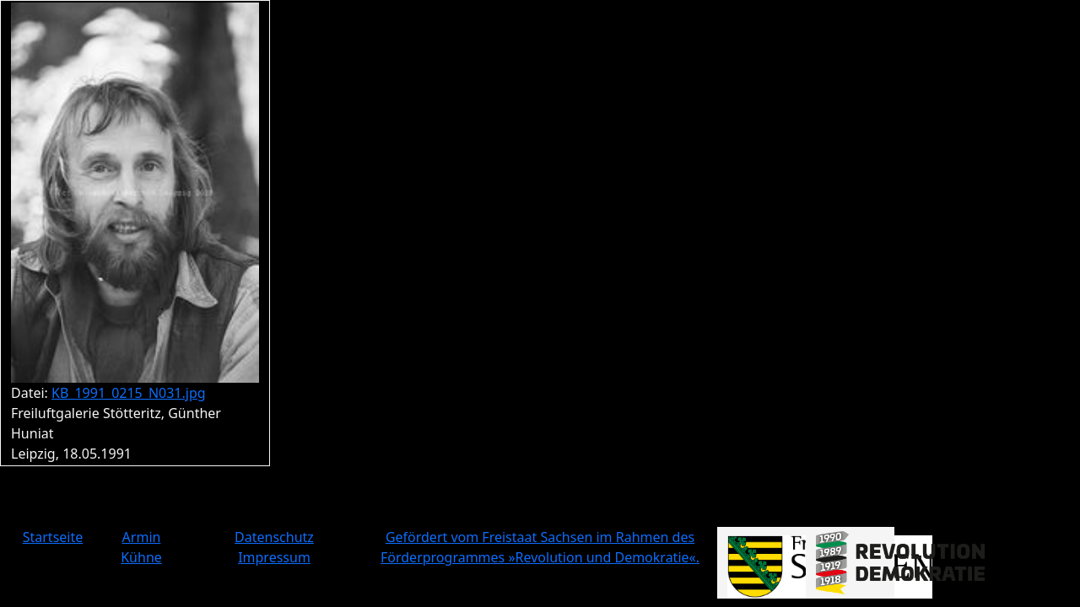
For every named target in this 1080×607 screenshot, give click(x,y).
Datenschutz (274, 537)
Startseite (53, 537)
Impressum (274, 557)
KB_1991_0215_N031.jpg (128, 393)
